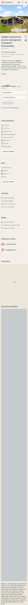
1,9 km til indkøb (8, 201)
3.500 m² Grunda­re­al (9, 134)
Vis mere (4, 73)
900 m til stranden (9, 198)
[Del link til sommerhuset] (25, 40)
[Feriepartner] (7, 2)
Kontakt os (16, 107)
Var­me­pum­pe (7, 146)
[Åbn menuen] (25, 2)
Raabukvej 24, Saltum (8, 52)
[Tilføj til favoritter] (25, 36)
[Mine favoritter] (22, 2)
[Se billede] (14, 19)
